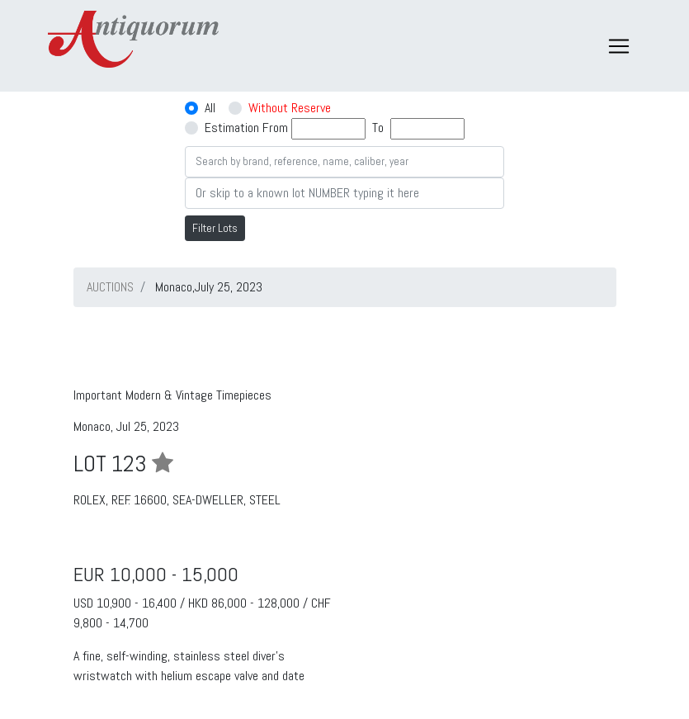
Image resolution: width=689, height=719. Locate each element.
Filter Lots (215, 227)
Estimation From (246, 127)
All (210, 107)
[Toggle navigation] (619, 46)
